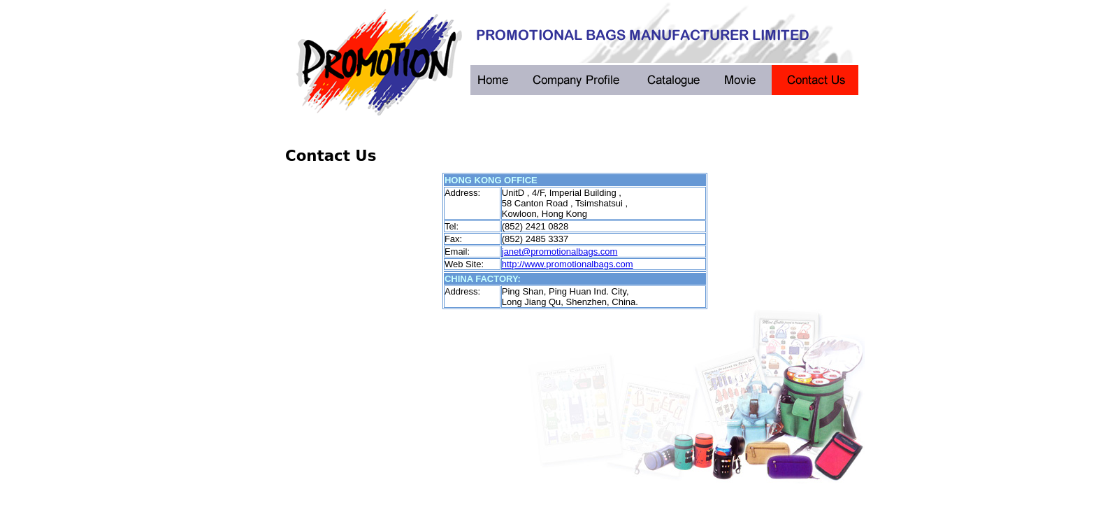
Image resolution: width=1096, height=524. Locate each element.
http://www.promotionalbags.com (567, 264)
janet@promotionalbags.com (560, 251)
